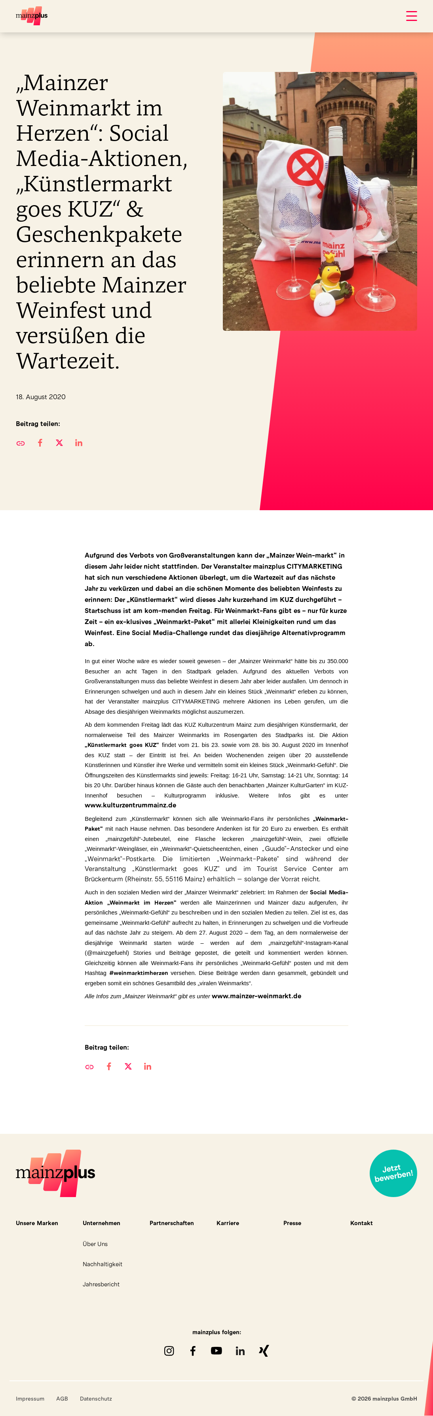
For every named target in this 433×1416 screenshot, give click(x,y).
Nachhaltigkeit (102, 1264)
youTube (216, 1351)
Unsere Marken (37, 1223)
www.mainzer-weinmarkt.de (256, 996)
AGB (62, 1398)
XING (264, 1351)
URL (20, 442)
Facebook (193, 1351)
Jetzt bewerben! (393, 1173)
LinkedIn (240, 1351)
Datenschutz (96, 1398)
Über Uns (95, 1244)
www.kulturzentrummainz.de (130, 805)
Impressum (30, 1398)
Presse (292, 1223)
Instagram (169, 1351)
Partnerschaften (172, 1223)
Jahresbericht (101, 1284)
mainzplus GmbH (31, 15)
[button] (40, 442)
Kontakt (361, 1223)
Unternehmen (101, 1223)
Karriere (227, 1223)
